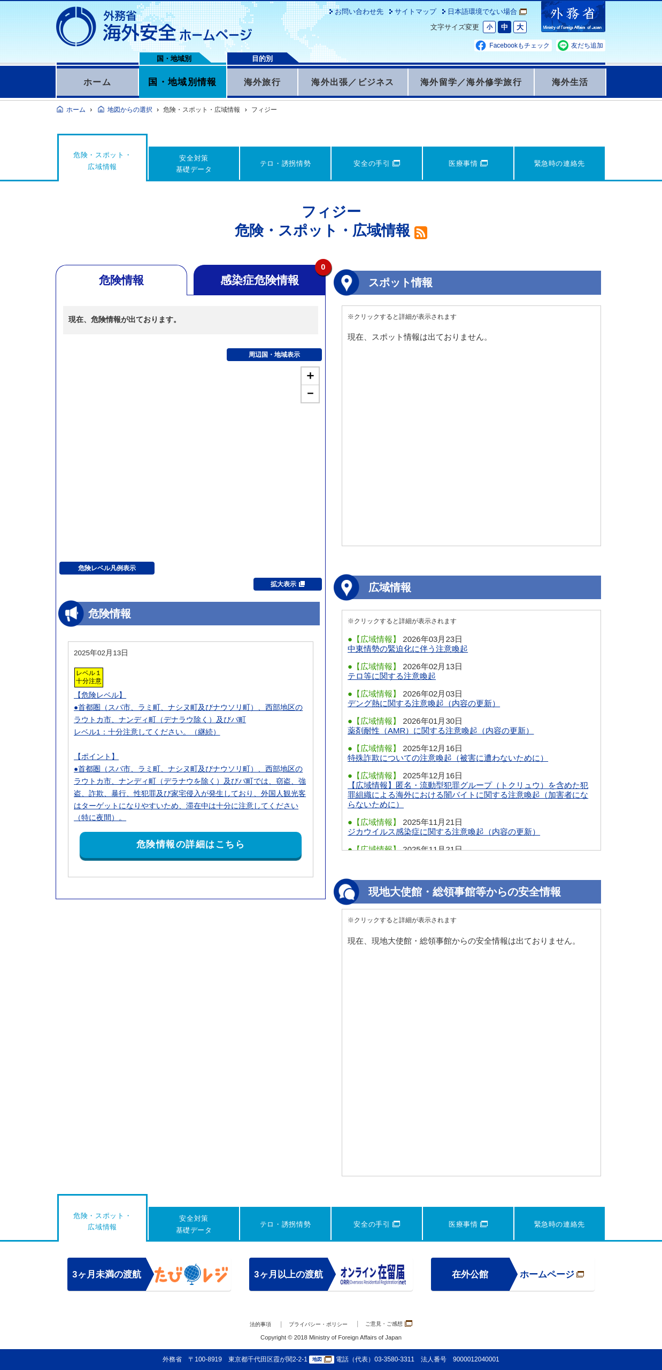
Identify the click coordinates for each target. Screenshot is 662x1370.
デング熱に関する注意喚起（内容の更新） (424, 703)
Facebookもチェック (519, 45)
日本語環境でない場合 (487, 11)
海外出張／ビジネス (353, 82)
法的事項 (246, 1324)
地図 (322, 1359)
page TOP (638, 1346)
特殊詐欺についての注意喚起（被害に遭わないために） (448, 757)
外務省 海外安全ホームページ (154, 26)
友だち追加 (587, 45)
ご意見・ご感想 (401, 1324)
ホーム (97, 82)
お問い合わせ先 (359, 11)
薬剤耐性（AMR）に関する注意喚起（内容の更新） (441, 730)
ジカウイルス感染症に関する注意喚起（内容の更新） (444, 831)
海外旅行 (262, 82)
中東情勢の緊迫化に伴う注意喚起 (408, 648)
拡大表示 (288, 584)
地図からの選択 (129, 109)
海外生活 (570, 82)
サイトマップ (415, 11)
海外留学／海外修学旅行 (471, 82)
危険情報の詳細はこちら (190, 844)
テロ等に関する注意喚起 (392, 675)
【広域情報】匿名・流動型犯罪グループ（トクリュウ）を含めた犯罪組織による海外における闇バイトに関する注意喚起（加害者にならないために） (468, 794)
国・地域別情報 (182, 82)
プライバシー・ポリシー (316, 1324)
